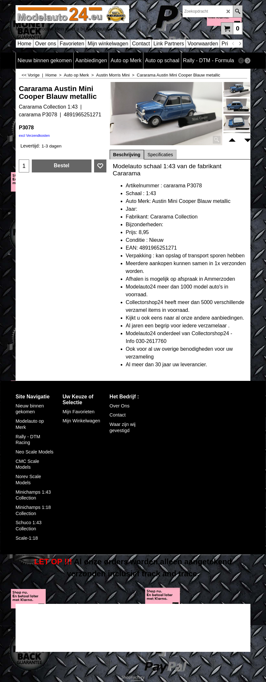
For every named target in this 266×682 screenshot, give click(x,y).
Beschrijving (126, 154)
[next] (240, 44)
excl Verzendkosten (34, 135)
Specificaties (160, 154)
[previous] (233, 44)
